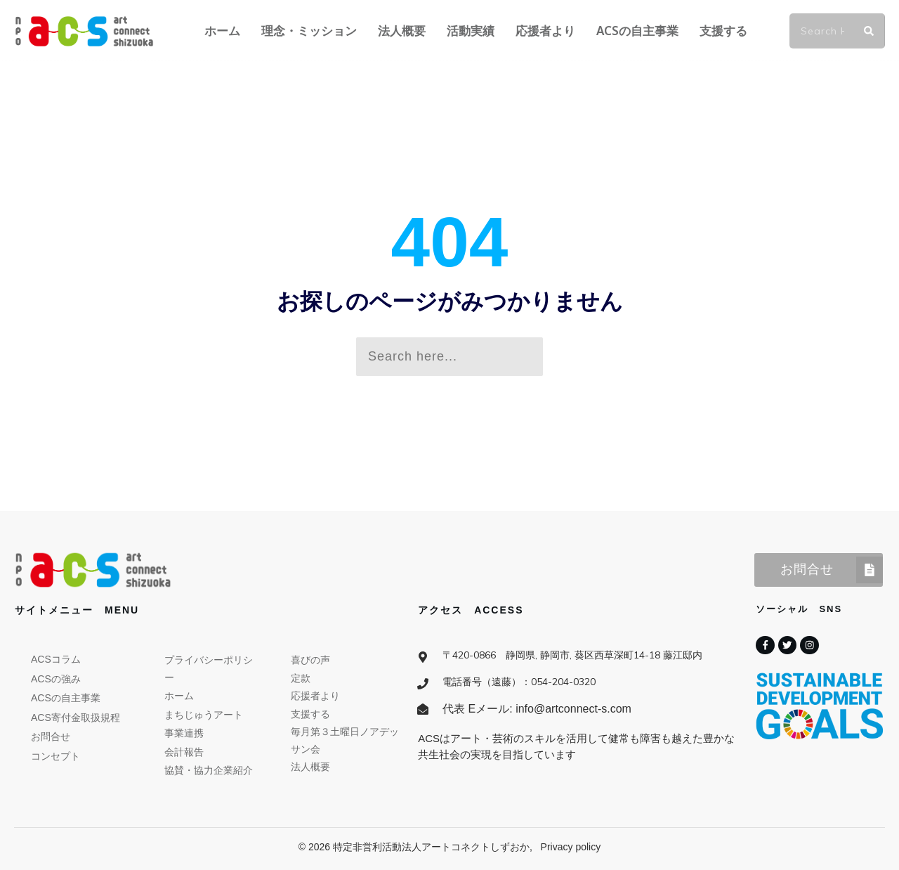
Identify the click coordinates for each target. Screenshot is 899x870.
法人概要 (310, 766)
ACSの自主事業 (65, 697)
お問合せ (50, 736)
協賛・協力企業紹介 (208, 770)
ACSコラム (56, 659)
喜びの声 (310, 660)
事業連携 (184, 733)
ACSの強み (56, 678)
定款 (300, 678)
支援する (310, 714)
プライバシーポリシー (208, 668)
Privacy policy (571, 846)
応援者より (315, 695)
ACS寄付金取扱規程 (75, 717)
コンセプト (55, 756)
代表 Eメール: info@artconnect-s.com (536, 709)
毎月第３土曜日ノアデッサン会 (345, 740)
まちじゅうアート (203, 714)
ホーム (179, 695)
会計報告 (184, 752)
